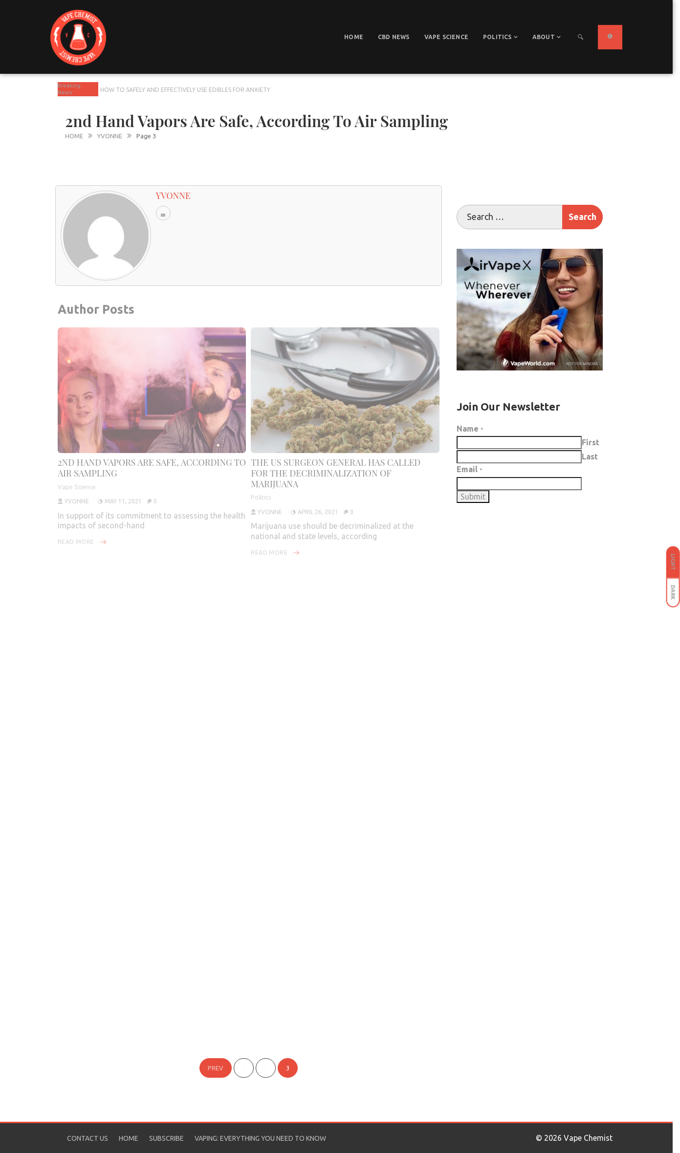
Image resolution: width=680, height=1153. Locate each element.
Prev (215, 1068)
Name (470, 428)
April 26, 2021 (318, 503)
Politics (497, 37)
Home (353, 37)
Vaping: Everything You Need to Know (260, 1138)
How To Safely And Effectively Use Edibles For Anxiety (185, 90)
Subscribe (166, 1138)
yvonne (77, 493)
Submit (473, 496)
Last (590, 456)
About (543, 37)
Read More (82, 534)
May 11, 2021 (123, 493)
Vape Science (446, 37)
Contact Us (87, 1138)
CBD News (394, 37)
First (590, 442)
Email (470, 469)
